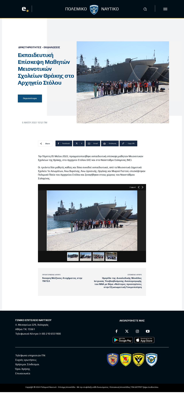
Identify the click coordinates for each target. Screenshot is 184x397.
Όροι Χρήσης (22, 368)
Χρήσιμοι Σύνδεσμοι (27, 364)
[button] (145, 9)
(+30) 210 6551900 (50, 333)
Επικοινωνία (22, 373)
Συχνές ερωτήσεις (26, 359)
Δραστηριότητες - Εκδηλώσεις (39, 47)
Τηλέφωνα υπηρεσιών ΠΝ (30, 355)
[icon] (165, 9)
